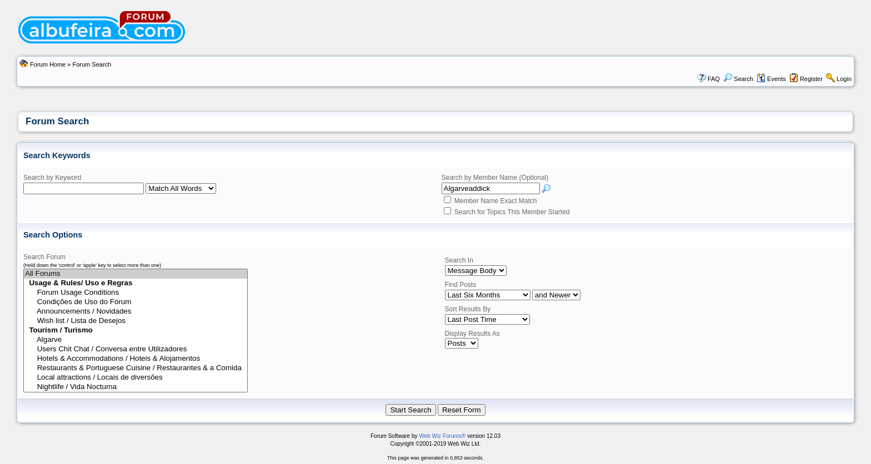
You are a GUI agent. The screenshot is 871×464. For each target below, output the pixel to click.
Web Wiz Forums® (442, 436)
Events (771, 78)
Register (811, 78)
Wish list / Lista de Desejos (135, 321)
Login (844, 78)
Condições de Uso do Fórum (135, 302)
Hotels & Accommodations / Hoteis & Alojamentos (135, 359)
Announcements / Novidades (135, 311)
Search (738, 78)
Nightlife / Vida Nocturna (135, 387)
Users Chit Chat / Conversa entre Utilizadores (135, 349)
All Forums (135, 274)
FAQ (714, 78)
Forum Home (48, 64)
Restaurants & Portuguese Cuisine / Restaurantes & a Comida (135, 368)
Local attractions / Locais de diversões (135, 377)
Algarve (135, 340)
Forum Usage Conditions (135, 292)
